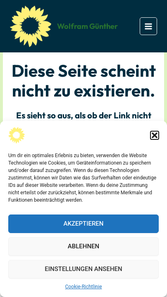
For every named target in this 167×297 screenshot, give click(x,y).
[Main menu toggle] (148, 26)
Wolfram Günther (87, 26)
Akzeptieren (84, 223)
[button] (154, 135)
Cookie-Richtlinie (83, 287)
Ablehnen (83, 246)
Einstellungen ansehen (83, 269)
